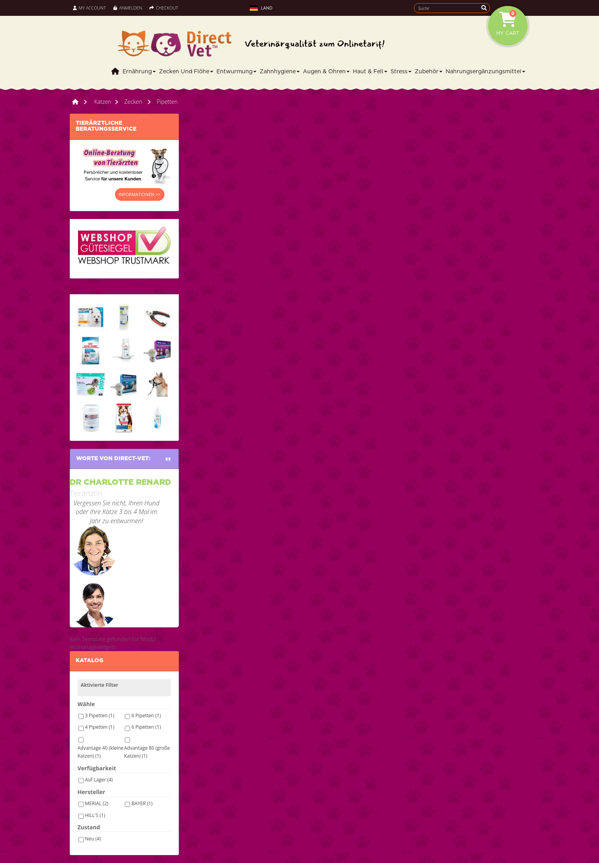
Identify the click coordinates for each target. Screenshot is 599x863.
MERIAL (96, 803)
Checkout (163, 8)
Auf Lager (99, 779)
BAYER (142, 803)
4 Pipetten (99, 727)
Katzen (102, 101)
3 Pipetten (99, 715)
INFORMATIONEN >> (140, 194)
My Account (89, 8)
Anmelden (127, 8)
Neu (93, 838)
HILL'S (95, 815)
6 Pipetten (146, 715)
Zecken (134, 101)
